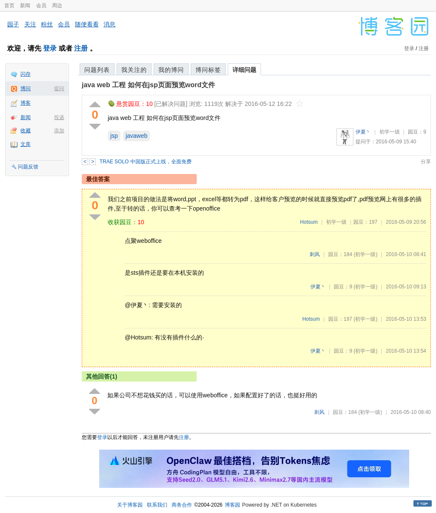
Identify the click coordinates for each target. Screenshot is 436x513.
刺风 (315, 254)
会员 (41, 6)
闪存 (25, 74)
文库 (25, 144)
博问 (25, 88)
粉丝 (47, 24)
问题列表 (97, 69)
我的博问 (171, 69)
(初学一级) (365, 254)
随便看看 (87, 24)
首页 (9, 6)
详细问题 (244, 69)
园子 (13, 24)
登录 (50, 48)
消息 (109, 24)
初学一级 (389, 132)
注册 (81, 48)
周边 (57, 6)
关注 (30, 24)
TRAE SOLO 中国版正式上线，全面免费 (146, 162)
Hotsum (309, 222)
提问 (59, 88)
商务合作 (182, 505)
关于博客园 (130, 505)
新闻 (25, 6)
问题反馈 (28, 167)
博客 (25, 103)
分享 (426, 162)
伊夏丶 (363, 132)
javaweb (136, 135)
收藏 (25, 131)
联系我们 (157, 505)
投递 (59, 117)
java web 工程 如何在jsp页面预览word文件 (148, 84)
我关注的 (134, 69)
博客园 (232, 505)
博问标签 (208, 69)
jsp (114, 135)
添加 (59, 131)
